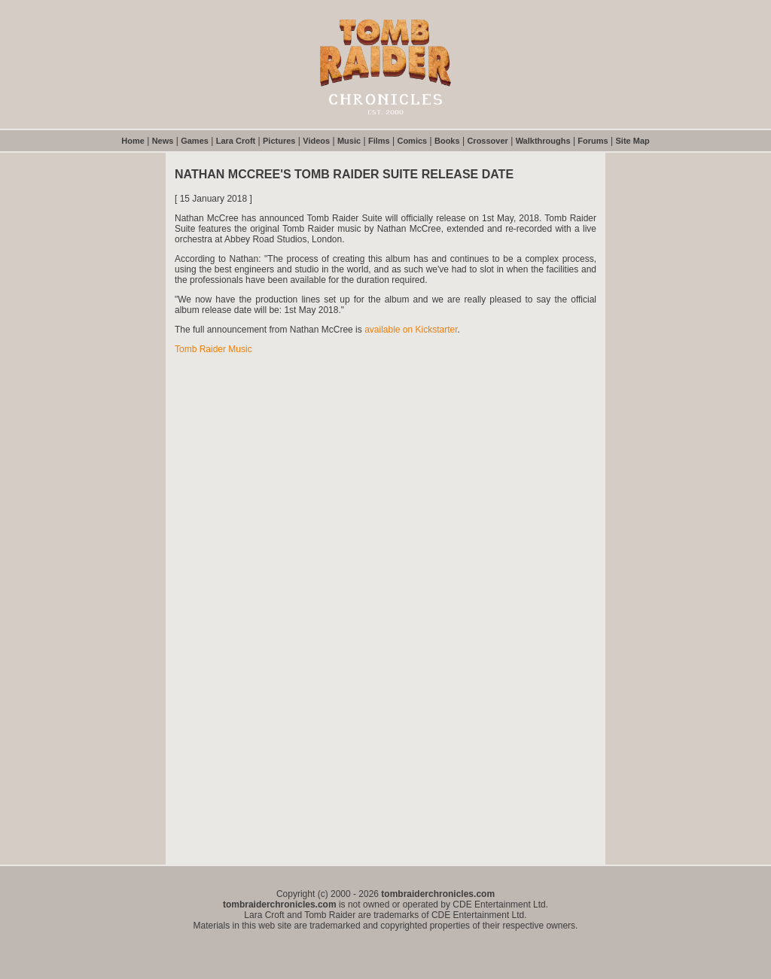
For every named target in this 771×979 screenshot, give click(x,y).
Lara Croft (236, 140)
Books (447, 140)
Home (133, 140)
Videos (316, 140)
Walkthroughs (543, 140)
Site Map (633, 140)
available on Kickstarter (410, 329)
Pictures (279, 140)
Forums (592, 140)
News (163, 140)
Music (349, 140)
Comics (412, 140)
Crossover (487, 140)
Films (379, 140)
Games (195, 140)
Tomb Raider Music (213, 349)
